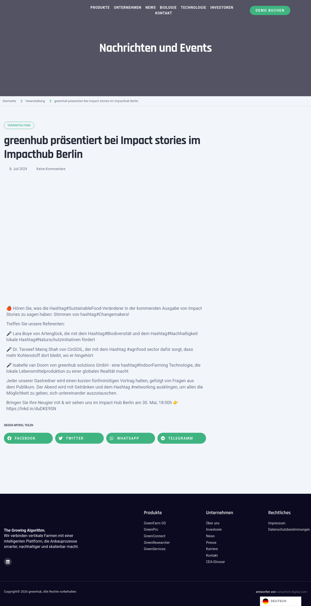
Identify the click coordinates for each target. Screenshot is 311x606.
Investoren (221, 7)
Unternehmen (127, 7)
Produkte (100, 7)
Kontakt (163, 13)
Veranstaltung (35, 101)
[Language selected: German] (280, 601)
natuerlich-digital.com (292, 592)
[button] (28, 438)
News (151, 7)
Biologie (168, 7)
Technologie (193, 7)
